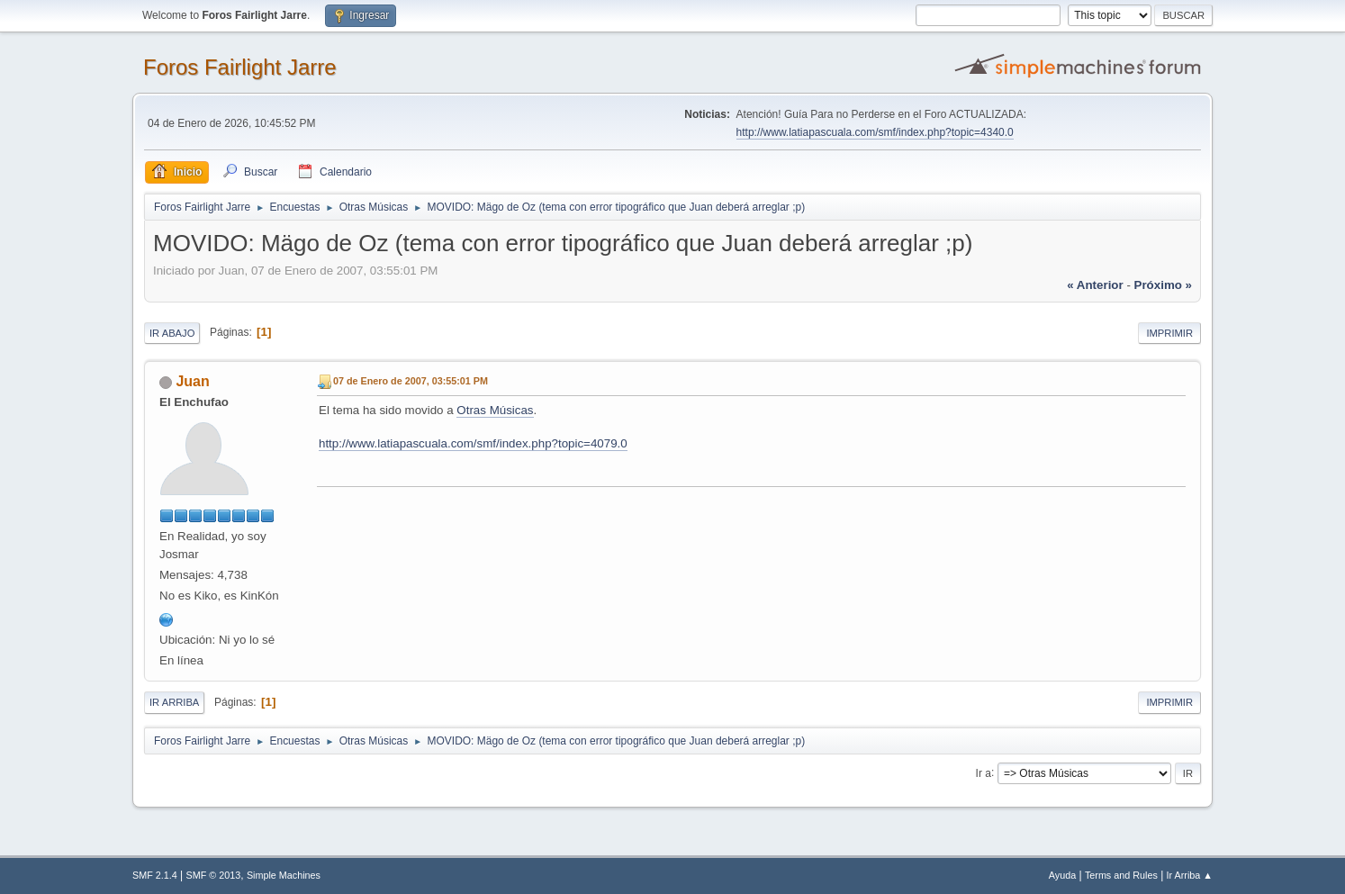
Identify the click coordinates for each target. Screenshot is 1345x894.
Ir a (983, 772)
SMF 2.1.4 (154, 875)
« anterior (1095, 285)
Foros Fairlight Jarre (240, 67)
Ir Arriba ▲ (1190, 875)
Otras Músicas (494, 410)
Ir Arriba (174, 702)
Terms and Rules (1121, 875)
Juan (192, 381)
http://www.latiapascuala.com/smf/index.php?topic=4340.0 (875, 132)
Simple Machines (283, 875)
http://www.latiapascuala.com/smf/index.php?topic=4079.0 (473, 443)
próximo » (1163, 285)
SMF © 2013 (213, 875)
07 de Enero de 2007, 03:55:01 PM (410, 380)
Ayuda (1062, 875)
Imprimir (1169, 333)
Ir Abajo (171, 333)
